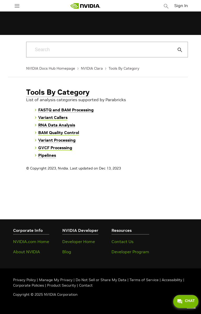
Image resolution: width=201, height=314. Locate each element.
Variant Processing (57, 140)
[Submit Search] (177, 50)
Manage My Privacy (55, 279)
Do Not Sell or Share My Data (101, 279)
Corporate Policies (28, 285)
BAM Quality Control (58, 132)
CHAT (186, 301)
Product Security (61, 285)
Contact (86, 285)
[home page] (85, 6)
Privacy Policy (25, 279)
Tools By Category (124, 68)
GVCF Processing (55, 147)
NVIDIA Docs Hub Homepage (50, 68)
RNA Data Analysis (56, 125)
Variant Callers (53, 117)
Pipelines (47, 155)
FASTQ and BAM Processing (66, 109)
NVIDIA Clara (92, 68)
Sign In (181, 5)
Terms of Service (144, 279)
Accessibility (172, 279)
